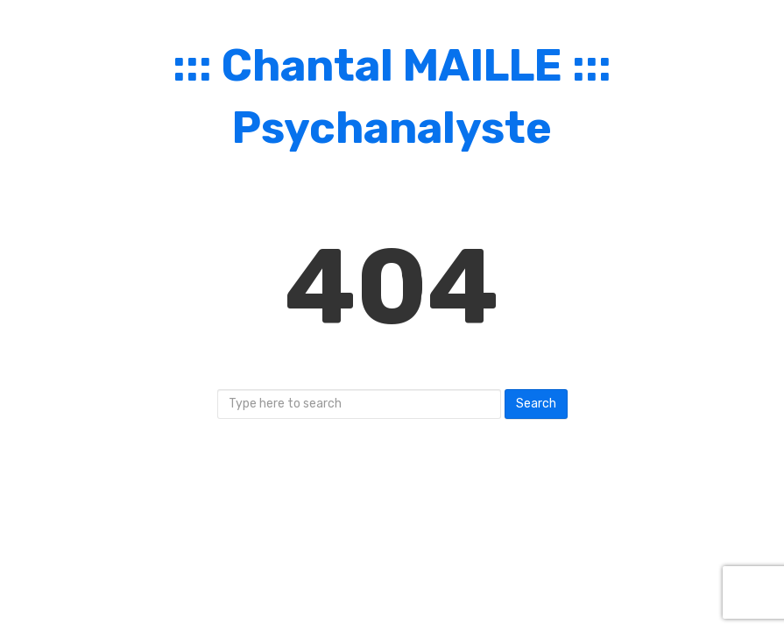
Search (536, 403)
